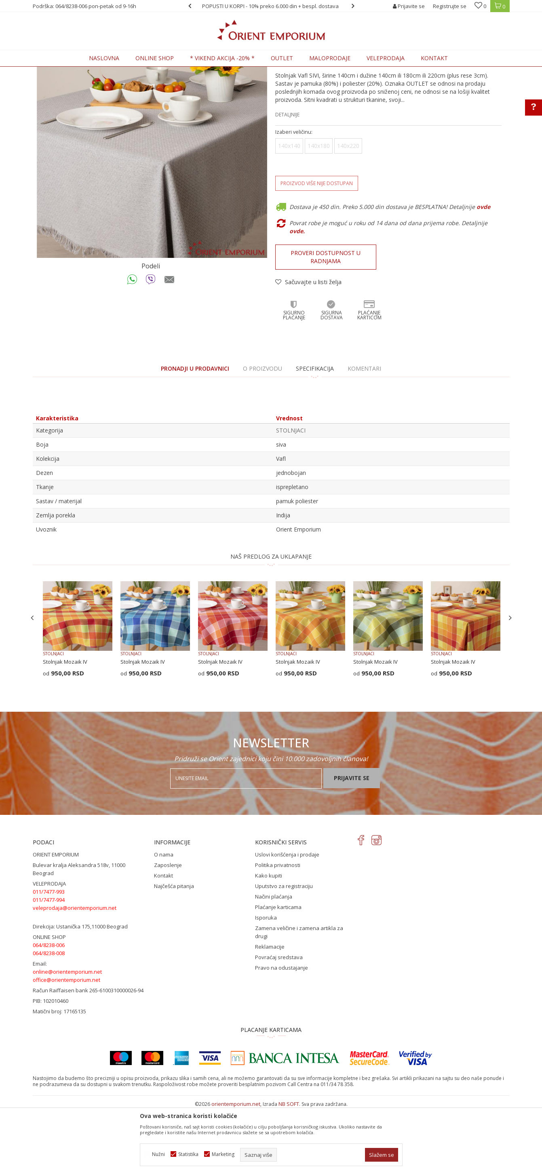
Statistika (188, 1154)
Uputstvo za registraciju (284, 952)
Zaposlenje (168, 931)
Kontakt (163, 942)
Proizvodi (89, 71)
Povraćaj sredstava (279, 1023)
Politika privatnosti (277, 931)
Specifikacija (315, 435)
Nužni (158, 1154)
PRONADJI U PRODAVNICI (195, 435)
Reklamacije (270, 1013)
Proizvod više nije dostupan (316, 250)
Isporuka (266, 984)
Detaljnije (287, 181)
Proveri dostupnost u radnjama (326, 323)
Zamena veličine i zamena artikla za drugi (299, 998)
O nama (163, 921)
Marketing (223, 1154)
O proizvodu (262, 435)
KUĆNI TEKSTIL (121, 71)
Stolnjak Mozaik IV (65, 728)
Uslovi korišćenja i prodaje (287, 921)
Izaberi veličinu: (293, 198)
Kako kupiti (268, 942)
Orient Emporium (52, 71)
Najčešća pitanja (174, 952)
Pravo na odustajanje (281, 1034)
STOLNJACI (156, 71)
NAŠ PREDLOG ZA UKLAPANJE (271, 623)
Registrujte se (449, 6)
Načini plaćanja (273, 963)
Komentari (364, 435)
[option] (271, 6)
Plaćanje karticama (278, 973)
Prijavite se (351, 844)
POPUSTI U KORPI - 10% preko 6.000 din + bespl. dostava (270, 6)
